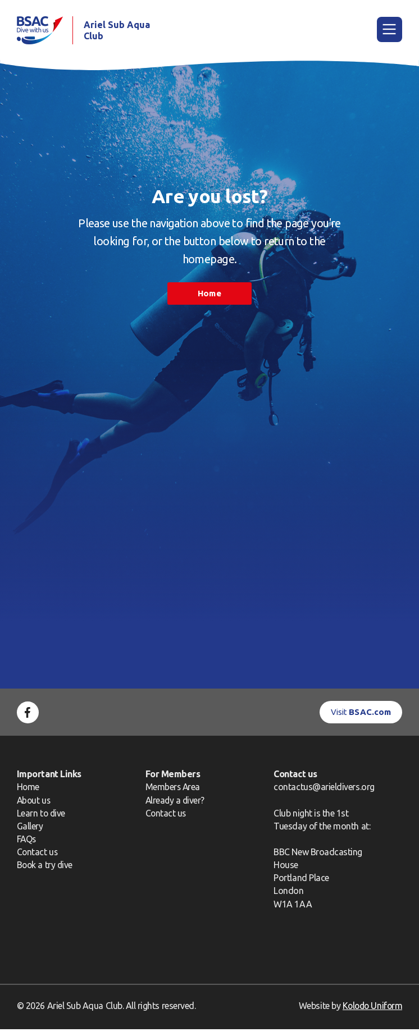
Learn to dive (41, 816)
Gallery (30, 829)
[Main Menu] (389, 30)
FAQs (27, 842)
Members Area (173, 790)
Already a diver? (175, 802)
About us (34, 802)
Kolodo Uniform (371, 1008)
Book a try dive (45, 868)
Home (209, 296)
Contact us (37, 855)
